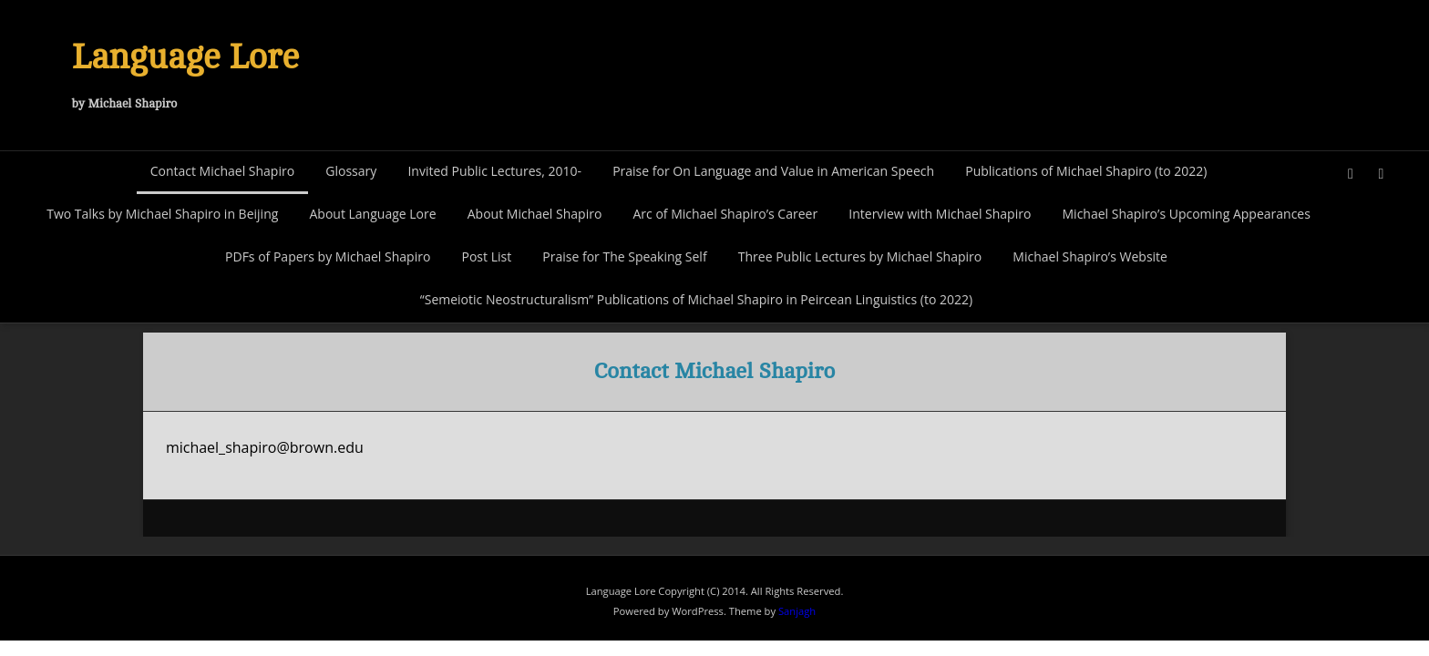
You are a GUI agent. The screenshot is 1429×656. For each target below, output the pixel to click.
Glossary (350, 170)
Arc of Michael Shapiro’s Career (724, 213)
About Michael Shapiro (535, 213)
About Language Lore (372, 213)
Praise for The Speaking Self (624, 256)
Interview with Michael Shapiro (939, 213)
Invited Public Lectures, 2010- (494, 170)
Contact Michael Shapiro (222, 170)
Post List (486, 256)
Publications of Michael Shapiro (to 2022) (1086, 170)
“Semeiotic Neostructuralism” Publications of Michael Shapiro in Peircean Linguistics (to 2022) (696, 299)
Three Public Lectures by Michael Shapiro (860, 256)
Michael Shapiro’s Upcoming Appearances (1187, 213)
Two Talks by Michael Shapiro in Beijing (162, 213)
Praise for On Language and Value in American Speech (773, 170)
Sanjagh (797, 611)
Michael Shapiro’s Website (1090, 256)
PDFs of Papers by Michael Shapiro (327, 256)
